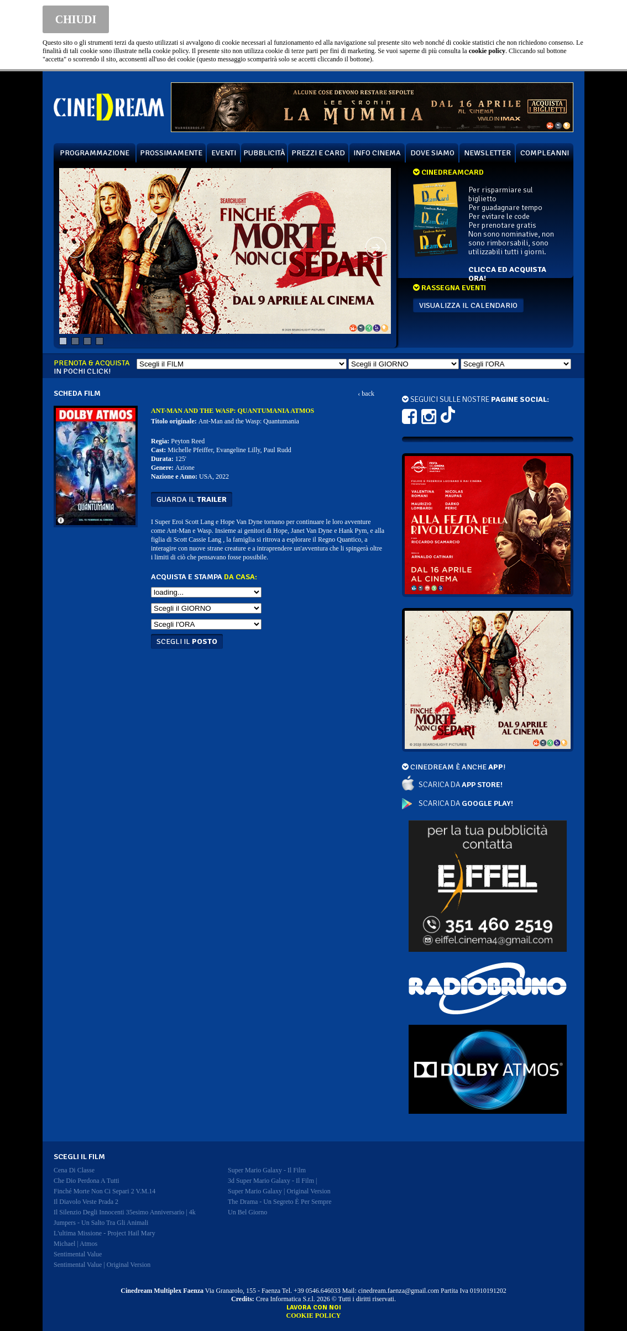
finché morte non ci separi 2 (104, 1191)
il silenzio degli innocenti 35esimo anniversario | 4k (125, 1212)
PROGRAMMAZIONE (94, 153)
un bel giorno (247, 1212)
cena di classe (74, 1170)
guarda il (191, 499)
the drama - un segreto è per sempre (280, 1202)
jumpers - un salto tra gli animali (101, 1223)
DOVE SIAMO (432, 153)
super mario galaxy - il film (267, 1170)
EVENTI (223, 153)
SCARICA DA (461, 784)
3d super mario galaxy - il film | (272, 1181)
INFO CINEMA (377, 153)
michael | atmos (75, 1244)
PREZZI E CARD (318, 153)
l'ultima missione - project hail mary (104, 1233)
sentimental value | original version (102, 1265)
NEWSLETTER (487, 153)
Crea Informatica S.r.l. (285, 1299)
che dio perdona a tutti (86, 1181)
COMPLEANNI (544, 153)
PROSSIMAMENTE (171, 153)
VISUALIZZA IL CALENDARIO (468, 305)
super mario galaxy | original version (279, 1191)
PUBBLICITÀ (264, 153)
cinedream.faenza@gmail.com (398, 1291)
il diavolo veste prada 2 (86, 1202)
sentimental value (78, 1254)
